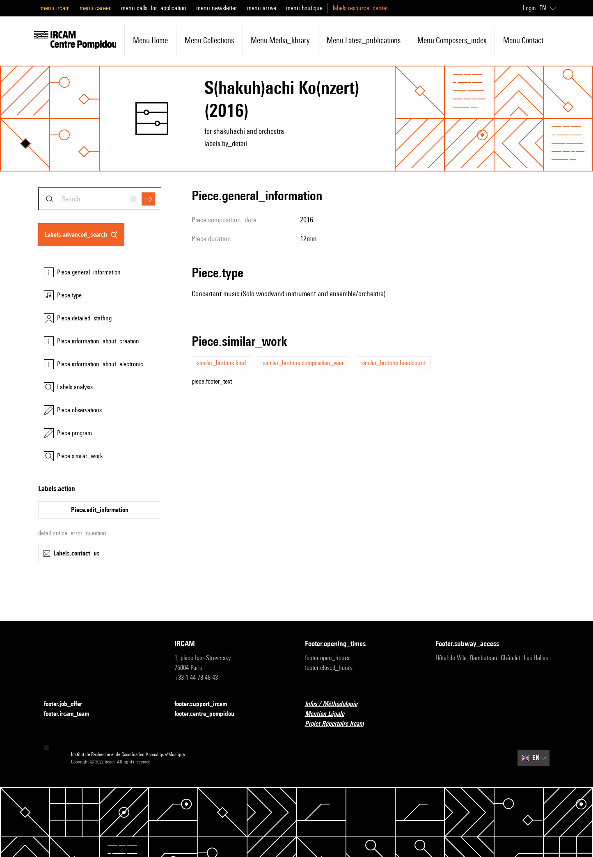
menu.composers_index (451, 40)
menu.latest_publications (364, 40)
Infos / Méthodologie (336, 704)
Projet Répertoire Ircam (339, 724)
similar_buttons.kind (221, 363)
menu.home (150, 40)
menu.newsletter (216, 8)
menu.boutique (304, 8)
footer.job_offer (68, 704)
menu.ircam (55, 8)
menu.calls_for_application (153, 8)
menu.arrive (261, 8)
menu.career (95, 8)
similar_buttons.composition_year (303, 363)
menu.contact (523, 40)
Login (529, 8)
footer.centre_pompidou (209, 714)
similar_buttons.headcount (393, 363)
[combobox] (99, 198)
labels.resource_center (360, 8)
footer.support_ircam (205, 704)
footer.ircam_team (71, 714)
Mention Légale (329, 714)
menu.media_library (280, 40)
